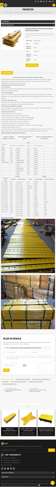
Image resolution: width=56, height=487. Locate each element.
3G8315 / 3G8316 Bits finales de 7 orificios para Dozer (28, 430)
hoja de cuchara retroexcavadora (19, 382)
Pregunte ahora (32, 65)
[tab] (7, 73)
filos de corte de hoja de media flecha (41, 379)
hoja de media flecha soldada (23, 379)
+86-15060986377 (13, 455)
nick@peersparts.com (16, 460)
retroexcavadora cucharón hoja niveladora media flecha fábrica (25, 348)
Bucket (10, 12)
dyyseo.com (27, 485)
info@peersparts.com (16, 463)
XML (9, 485)
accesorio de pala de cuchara (36, 382)
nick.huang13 (9, 465)
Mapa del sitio (4, 485)
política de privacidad (15, 485)
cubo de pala (5, 382)
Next (54, 422)
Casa (6, 12)
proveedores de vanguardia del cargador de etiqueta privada (46, 430)
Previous (1, 422)
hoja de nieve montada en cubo (9, 384)
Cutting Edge (17, 12)
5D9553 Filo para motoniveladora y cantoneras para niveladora (10, 430)
